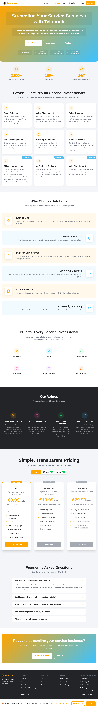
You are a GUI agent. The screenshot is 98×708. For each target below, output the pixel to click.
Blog (64, 3)
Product (47, 3)
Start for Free (33, 43)
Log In (83, 3)
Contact (43, 685)
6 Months (48, 472)
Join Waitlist (49, 544)
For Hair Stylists (84, 682)
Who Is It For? (25, 694)
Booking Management (27, 691)
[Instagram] (92, 702)
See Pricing (66, 43)
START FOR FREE (42, 655)
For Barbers (83, 678)
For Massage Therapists (87, 691)
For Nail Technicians (86, 694)
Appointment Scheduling (28, 688)
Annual (60, 472)
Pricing (23, 682)
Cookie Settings (65, 685)
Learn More (50, 43)
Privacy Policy (64, 678)
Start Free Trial (16, 544)
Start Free (90, 3)
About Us (57, 3)
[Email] (95, 702)
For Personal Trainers (86, 685)
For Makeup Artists (85, 688)
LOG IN (60, 656)
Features (23, 678)
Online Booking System (28, 685)
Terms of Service (65, 682)
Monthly (36, 472)
